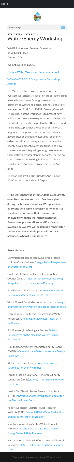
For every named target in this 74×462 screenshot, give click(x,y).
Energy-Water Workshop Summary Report (33, 71)
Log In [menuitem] (4, 4)
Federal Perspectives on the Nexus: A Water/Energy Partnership (32, 335)
